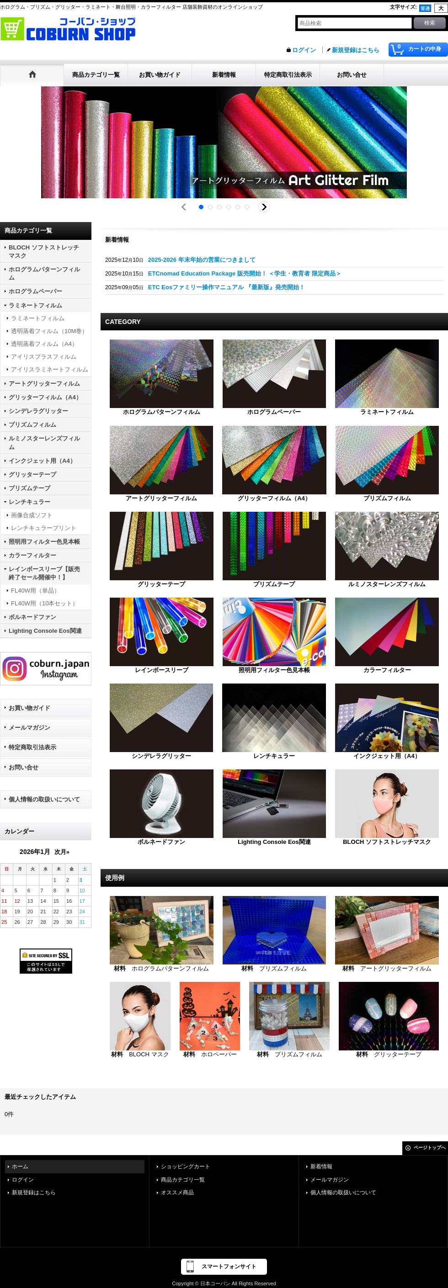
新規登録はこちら (355, 50)
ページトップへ (430, 1147)
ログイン (304, 50)
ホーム (20, 1166)
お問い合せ (23, 767)
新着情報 (321, 1166)
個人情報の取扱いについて (44, 799)
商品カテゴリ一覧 (183, 1180)
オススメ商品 (177, 1192)
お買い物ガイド (29, 708)
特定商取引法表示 (32, 747)
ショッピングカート (185, 1166)
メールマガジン (29, 727)
